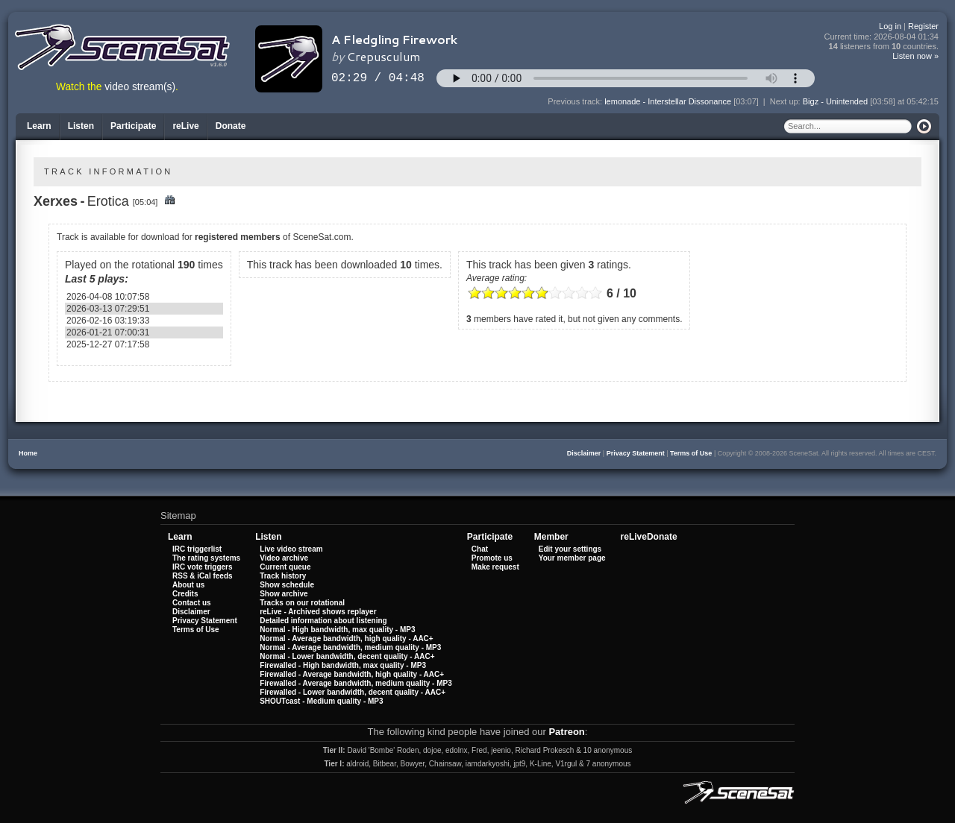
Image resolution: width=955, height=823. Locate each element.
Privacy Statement (636, 453)
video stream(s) (139, 86)
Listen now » (915, 55)
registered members (238, 237)
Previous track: (576, 101)
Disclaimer (584, 453)
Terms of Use (691, 453)
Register (923, 26)
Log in (890, 26)
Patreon (566, 731)
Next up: (786, 101)
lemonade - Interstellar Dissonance (667, 101)
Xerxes (56, 201)
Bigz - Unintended (835, 101)
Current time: (881, 37)
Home (28, 453)
